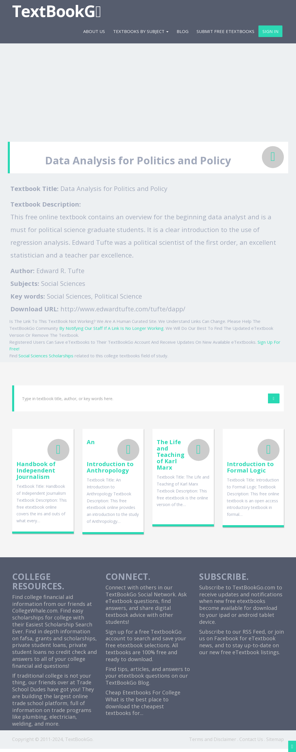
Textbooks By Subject (141, 31)
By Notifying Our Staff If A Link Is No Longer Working (111, 328)
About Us (94, 31)
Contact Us (251, 742)
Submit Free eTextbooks (225, 31)
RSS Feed (254, 634)
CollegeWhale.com (35, 614)
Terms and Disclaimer (212, 742)
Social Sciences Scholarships (45, 355)
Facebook (226, 641)
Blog (182, 31)
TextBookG (56, 11)
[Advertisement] (148, 89)
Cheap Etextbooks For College (143, 695)
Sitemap (275, 742)
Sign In (270, 31)
